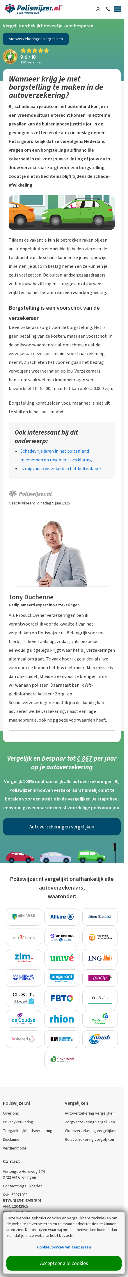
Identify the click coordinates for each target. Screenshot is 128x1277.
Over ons (11, 1113)
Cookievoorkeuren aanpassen (64, 1247)
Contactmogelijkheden (22, 1186)
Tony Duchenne (31, 597)
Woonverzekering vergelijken (90, 1130)
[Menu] (117, 10)
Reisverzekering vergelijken (89, 1139)
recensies (31, 62)
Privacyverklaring (18, 1122)
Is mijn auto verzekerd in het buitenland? (61, 468)
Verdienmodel (15, 1148)
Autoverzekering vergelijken (90, 1113)
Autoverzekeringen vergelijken (36, 39)
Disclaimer (12, 1139)
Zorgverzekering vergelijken (90, 1122)
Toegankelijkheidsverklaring (27, 1130)
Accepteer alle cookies (64, 1263)
